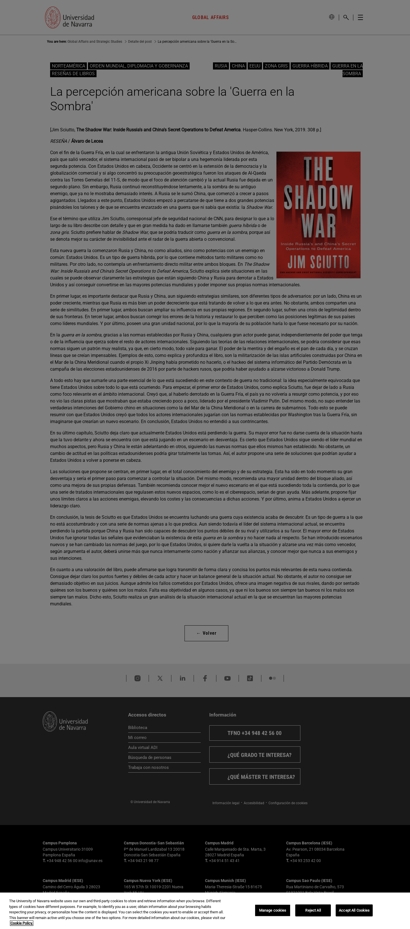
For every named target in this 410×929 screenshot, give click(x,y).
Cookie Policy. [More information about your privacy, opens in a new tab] (22, 923)
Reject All (313, 910)
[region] (205, 911)
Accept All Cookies (354, 910)
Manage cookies (272, 910)
